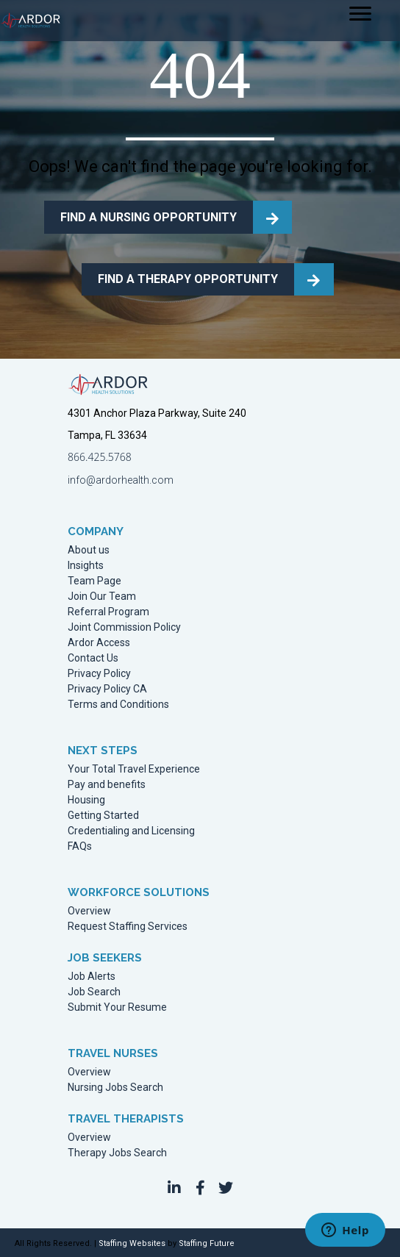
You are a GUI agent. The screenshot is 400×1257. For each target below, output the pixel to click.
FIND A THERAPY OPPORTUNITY (188, 279)
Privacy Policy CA (107, 689)
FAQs (80, 846)
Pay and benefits (107, 784)
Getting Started (103, 815)
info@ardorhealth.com (121, 480)
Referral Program (108, 611)
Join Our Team (102, 596)
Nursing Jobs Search (115, 1087)
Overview (89, 911)
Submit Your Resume (117, 1007)
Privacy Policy (99, 673)
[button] (174, 1188)
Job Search (94, 992)
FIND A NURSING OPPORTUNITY (148, 217)
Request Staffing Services (128, 926)
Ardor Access (99, 642)
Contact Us (93, 658)
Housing (86, 800)
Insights (86, 565)
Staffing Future (207, 1243)
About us (89, 550)
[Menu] (360, 13)
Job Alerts (91, 976)
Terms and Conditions (118, 704)
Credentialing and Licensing (131, 831)
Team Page (94, 581)
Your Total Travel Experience (134, 769)
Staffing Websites (132, 1243)
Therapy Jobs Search (117, 1152)
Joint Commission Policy (124, 627)
